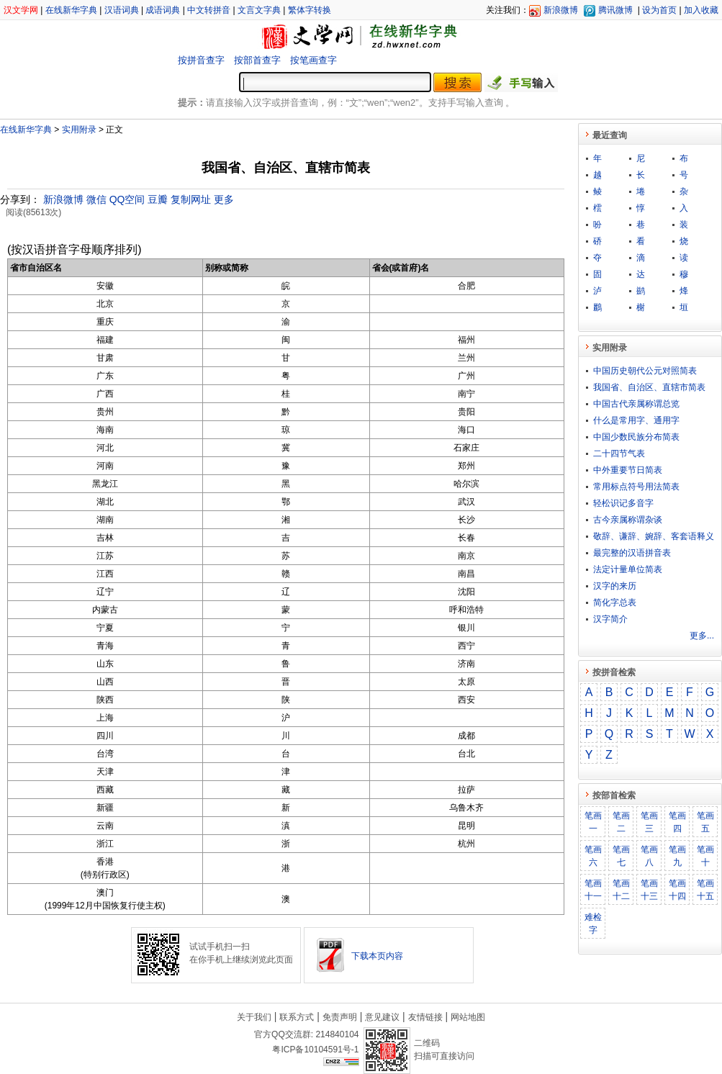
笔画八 (649, 855)
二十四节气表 (619, 453)
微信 (96, 199)
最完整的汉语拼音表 (632, 553)
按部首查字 (257, 60)
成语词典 (162, 10)
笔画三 (649, 822)
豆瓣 (158, 199)
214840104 (336, 1034)
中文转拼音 (208, 10)
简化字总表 (614, 602)
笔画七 (621, 855)
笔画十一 (593, 889)
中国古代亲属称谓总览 (636, 404)
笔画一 (593, 822)
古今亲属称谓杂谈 (627, 520)
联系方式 (296, 1017)
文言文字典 (259, 10)
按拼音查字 (201, 60)
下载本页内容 (377, 956)
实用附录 (79, 130)
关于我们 (254, 1017)
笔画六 (593, 855)
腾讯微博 (615, 10)
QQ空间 (127, 199)
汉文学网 (21, 10)
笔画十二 (621, 889)
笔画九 (677, 855)
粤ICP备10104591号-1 (315, 1049)
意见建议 (382, 1017)
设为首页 (659, 10)
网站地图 (468, 1017)
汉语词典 (121, 10)
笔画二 (621, 822)
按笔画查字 (313, 60)
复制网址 (191, 199)
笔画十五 (705, 889)
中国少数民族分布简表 (636, 437)
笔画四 (677, 822)
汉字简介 (610, 619)
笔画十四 (677, 889)
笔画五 (705, 822)
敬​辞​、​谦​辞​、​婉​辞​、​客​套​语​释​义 (653, 536)
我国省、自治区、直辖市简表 (649, 387)
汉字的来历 (614, 586)
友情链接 (425, 1017)
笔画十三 (649, 889)
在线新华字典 (71, 10)
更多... (702, 636)
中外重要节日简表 (627, 470)
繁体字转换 (309, 10)
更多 (224, 199)
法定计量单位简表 (627, 569)
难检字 (593, 923)
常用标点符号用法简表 (636, 487)
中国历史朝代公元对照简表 (645, 371)
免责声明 (339, 1017)
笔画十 (705, 855)
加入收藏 (701, 10)
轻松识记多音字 (623, 503)
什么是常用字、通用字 (636, 420)
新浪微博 (560, 10)
